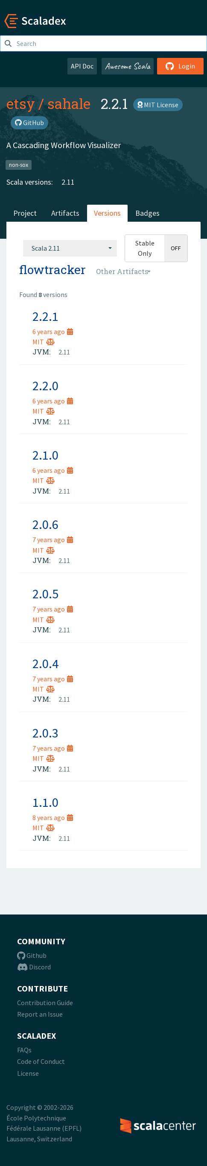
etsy (20, 103)
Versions (107, 213)
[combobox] (70, 248)
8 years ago (52, 817)
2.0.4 (45, 663)
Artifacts (65, 213)
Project (25, 213)
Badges (147, 213)
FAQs (24, 1050)
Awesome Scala (127, 65)
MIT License (157, 104)
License (28, 1073)
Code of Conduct (41, 1061)
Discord (34, 967)
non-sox (18, 164)
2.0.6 (45, 524)
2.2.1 (45, 316)
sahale (68, 103)
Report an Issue (40, 1014)
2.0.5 (45, 594)
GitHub (29, 122)
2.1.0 (45, 455)
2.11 (68, 182)
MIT (43, 341)
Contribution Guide (45, 1002)
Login (180, 66)
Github (32, 955)
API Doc (82, 66)
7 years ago (52, 539)
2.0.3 (45, 733)
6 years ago (52, 331)
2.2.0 (45, 385)
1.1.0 (45, 802)
